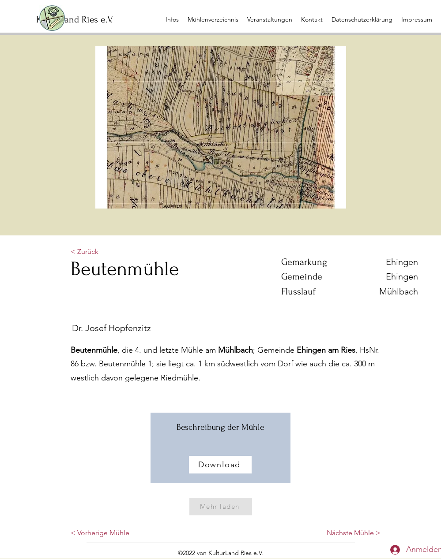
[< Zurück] (100, 252)
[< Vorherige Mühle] (100, 533)
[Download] (220, 464)
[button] (270, 19)
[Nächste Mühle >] (354, 533)
